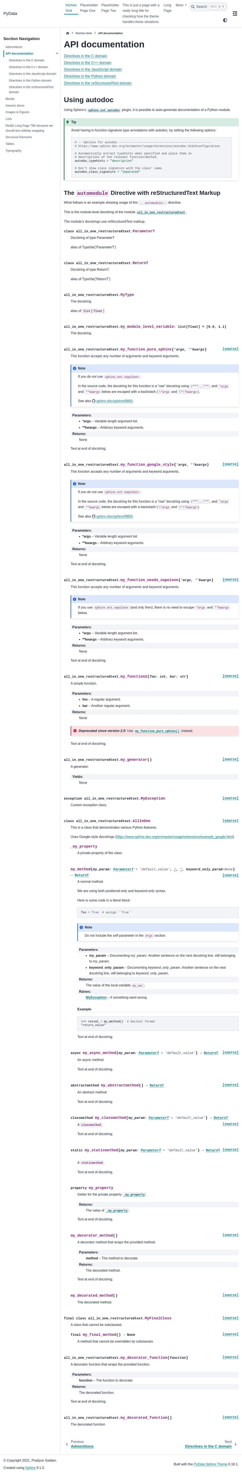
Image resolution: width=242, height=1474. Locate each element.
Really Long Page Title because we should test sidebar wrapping (29, 128)
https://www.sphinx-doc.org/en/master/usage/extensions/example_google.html (174, 837)
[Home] (67, 33)
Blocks (9, 98)
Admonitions (13, 47)
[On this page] (235, 13)
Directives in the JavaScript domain (32, 73)
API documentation (19, 53)
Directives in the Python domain (30, 80)
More (180, 5)
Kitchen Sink (71, 7)
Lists (8, 118)
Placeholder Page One (89, 7)
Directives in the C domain (26, 60)
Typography (13, 150)
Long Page (167, 7)
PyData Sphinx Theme (210, 1464)
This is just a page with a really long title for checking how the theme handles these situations (141, 13)
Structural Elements (18, 137)
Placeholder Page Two (110, 7)
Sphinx (30, 1468)
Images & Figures (17, 112)
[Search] (208, 6)
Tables (9, 144)
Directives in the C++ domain (28, 67)
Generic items (14, 105)
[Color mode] (225, 20)
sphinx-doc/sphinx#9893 (114, 401)
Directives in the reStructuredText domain (31, 89)
